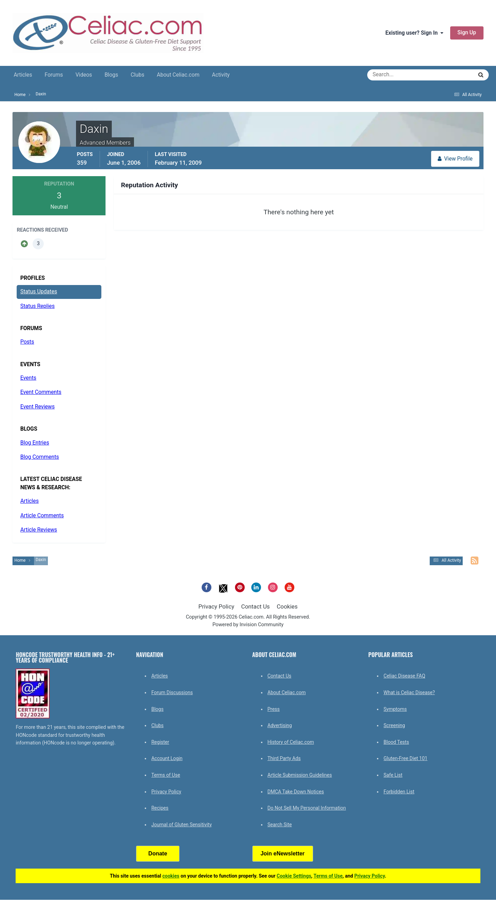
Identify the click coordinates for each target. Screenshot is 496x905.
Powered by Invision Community (248, 625)
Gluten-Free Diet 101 (405, 758)
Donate (157, 853)
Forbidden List (399, 791)
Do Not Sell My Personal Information (307, 808)
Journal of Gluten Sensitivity (181, 824)
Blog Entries (34, 443)
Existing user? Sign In (414, 33)
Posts (27, 342)
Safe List (393, 775)
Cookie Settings (294, 876)
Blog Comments (39, 457)
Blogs (111, 75)
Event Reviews (37, 407)
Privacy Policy (216, 606)
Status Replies (37, 306)
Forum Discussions (172, 692)
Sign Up (466, 32)
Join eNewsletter (282, 853)
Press (274, 709)
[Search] (395, 74)
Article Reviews (38, 530)
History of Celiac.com (291, 742)
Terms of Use (165, 775)
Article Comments (42, 515)
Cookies (287, 606)
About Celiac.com (178, 75)
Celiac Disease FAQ (404, 676)
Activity (221, 75)
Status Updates (38, 291)
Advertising (280, 725)
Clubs (137, 75)
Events (28, 378)
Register (160, 742)
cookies (170, 876)
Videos (83, 75)
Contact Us (255, 606)
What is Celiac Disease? (409, 692)
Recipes (159, 808)
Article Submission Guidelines (300, 775)
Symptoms (395, 709)
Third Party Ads (284, 758)
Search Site (280, 824)
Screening (394, 725)
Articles (23, 75)
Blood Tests (396, 742)
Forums (53, 75)
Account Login (167, 758)
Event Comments (40, 392)
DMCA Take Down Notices (296, 791)
